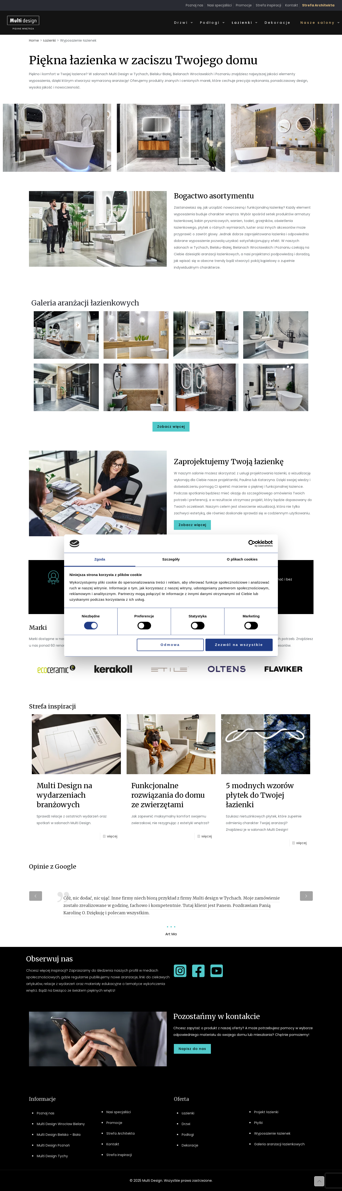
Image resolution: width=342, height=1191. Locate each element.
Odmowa (170, 645)
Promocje (244, 5)
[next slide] (306, 896)
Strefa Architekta (120, 1133)
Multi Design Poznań (53, 1145)
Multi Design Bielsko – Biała (59, 1134)
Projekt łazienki (266, 1112)
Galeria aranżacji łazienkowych (279, 1144)
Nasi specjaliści (219, 5)
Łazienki (49, 40)
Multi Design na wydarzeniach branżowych (64, 795)
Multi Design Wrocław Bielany (61, 1124)
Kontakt (291, 5)
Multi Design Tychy (52, 1156)
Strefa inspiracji (268, 5)
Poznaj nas (194, 5)
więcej (112, 836)
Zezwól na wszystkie (239, 645)
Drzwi (186, 1124)
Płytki (258, 1122)
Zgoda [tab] (99, 559)
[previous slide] (35, 896)
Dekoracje (190, 1145)
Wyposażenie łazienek (272, 1133)
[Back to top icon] (319, 1181)
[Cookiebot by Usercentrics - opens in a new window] (252, 543)
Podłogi (188, 1134)
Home (34, 40)
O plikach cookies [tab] (242, 559)
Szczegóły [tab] (171, 559)
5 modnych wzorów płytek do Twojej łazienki (260, 795)
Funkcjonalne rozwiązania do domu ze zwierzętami (168, 795)
